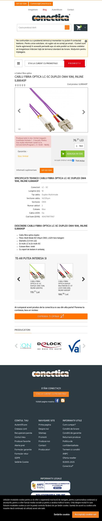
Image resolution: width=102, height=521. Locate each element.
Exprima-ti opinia (48, 317)
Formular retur (21, 454)
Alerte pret (20, 445)
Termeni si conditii (71, 450)
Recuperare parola (23, 433)
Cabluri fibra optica (23, 73)
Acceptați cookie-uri (85, 514)
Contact (42, 445)
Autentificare (21, 425)
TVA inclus (80, 161)
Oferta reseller (69, 458)
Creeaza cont (21, 429)
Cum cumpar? (69, 425)
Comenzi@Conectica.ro (40, 3)
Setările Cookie (22, 462)
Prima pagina (45, 425)
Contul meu (20, 437)
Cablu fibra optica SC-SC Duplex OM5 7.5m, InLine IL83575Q (37, 284)
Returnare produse (72, 437)
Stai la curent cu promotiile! (43, 63)
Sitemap (42, 433)
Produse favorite (22, 441)
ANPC (65, 454)
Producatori (44, 450)
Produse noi (44, 441)
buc (81, 146)
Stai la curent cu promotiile (51, 394)
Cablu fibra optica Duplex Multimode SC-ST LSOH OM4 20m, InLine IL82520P (65, 285)
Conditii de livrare (71, 429)
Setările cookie (62, 514)
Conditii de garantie (72, 433)
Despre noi (44, 429)
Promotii (74, 63)
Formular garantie (23, 450)
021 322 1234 (21, 3)
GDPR (17, 458)
